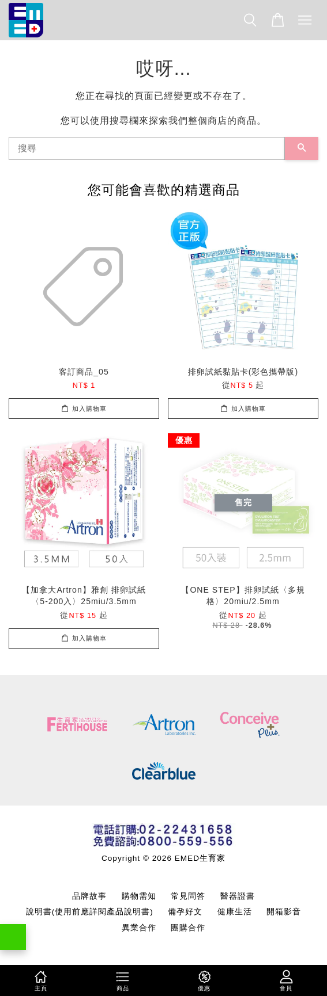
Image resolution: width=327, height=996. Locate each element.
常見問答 (188, 896)
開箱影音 (283, 911)
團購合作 (188, 928)
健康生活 (234, 911)
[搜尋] (147, 148)
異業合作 (139, 928)
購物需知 (139, 896)
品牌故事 (89, 896)
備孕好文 (185, 911)
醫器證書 (237, 896)
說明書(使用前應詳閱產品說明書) (89, 911)
